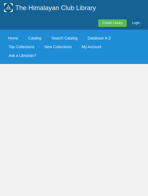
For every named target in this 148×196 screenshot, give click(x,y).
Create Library (112, 23)
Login (136, 23)
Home (13, 38)
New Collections (58, 47)
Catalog (34, 38)
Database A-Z (99, 38)
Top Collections (21, 47)
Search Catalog (65, 38)
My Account (91, 47)
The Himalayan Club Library (55, 7)
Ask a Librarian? (22, 55)
